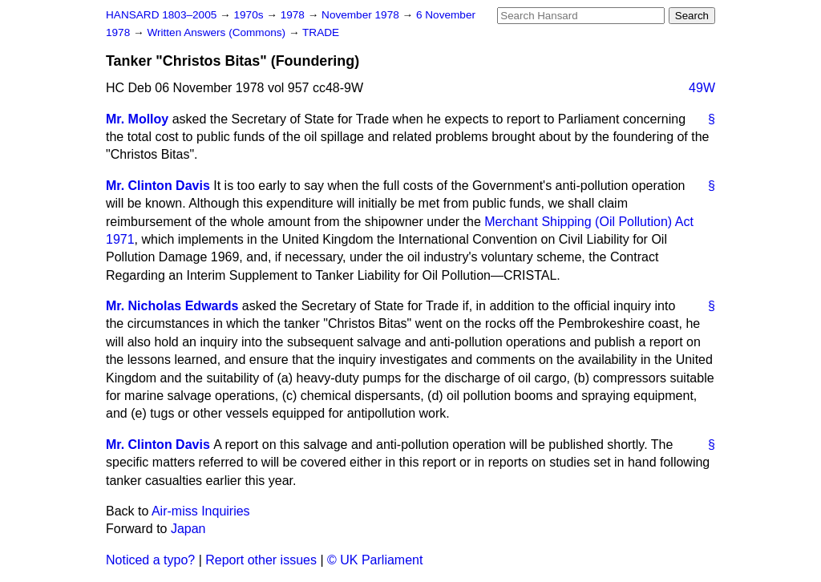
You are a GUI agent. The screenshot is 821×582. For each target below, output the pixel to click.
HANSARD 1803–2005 (161, 15)
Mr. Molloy (137, 119)
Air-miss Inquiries (201, 511)
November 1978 (362, 15)
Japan (188, 529)
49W (702, 88)
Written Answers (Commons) (218, 32)
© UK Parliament (375, 560)
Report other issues (261, 560)
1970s (249, 15)
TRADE (320, 32)
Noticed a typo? (150, 560)
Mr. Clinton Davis (158, 185)
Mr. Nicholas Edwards (172, 306)
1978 (294, 15)
